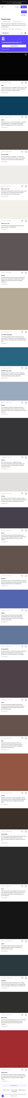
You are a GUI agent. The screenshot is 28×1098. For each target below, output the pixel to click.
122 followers (18, 29)
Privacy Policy (14, 1090)
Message (23, 15)
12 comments (4, 196)
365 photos (5, 33)
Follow (24, 11)
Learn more (15, 3)
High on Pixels (14, 1096)
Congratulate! (14, 46)
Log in (17, 7)
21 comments (4, 92)
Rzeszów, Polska (7, 21)
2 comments (4, 127)
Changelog (14, 1091)
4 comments (4, 378)
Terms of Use (6, 1090)
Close (19, 3)
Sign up (24, 7)
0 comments (4, 229)
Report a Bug (22, 1090)
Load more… (14, 1085)
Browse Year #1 (5, 49)
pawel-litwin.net (17, 21)
